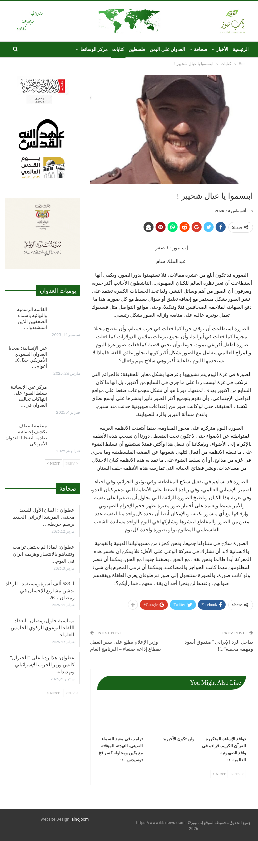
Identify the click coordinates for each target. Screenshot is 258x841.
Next (219, 774)
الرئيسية (241, 49)
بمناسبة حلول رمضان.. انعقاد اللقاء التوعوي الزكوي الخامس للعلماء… (42, 627)
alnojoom (80, 819)
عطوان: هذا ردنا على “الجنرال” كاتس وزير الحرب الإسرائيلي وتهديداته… (42, 664)
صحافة (200, 49)
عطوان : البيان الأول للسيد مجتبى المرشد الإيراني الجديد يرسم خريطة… (43, 517)
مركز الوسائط (94, 49)
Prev (237, 774)
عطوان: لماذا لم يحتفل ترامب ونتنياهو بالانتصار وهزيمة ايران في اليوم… (43, 554)
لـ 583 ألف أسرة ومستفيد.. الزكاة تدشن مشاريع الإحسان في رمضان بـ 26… (39, 590)
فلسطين (136, 49)
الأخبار (222, 49)
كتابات (118, 49)
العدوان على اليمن (167, 49)
